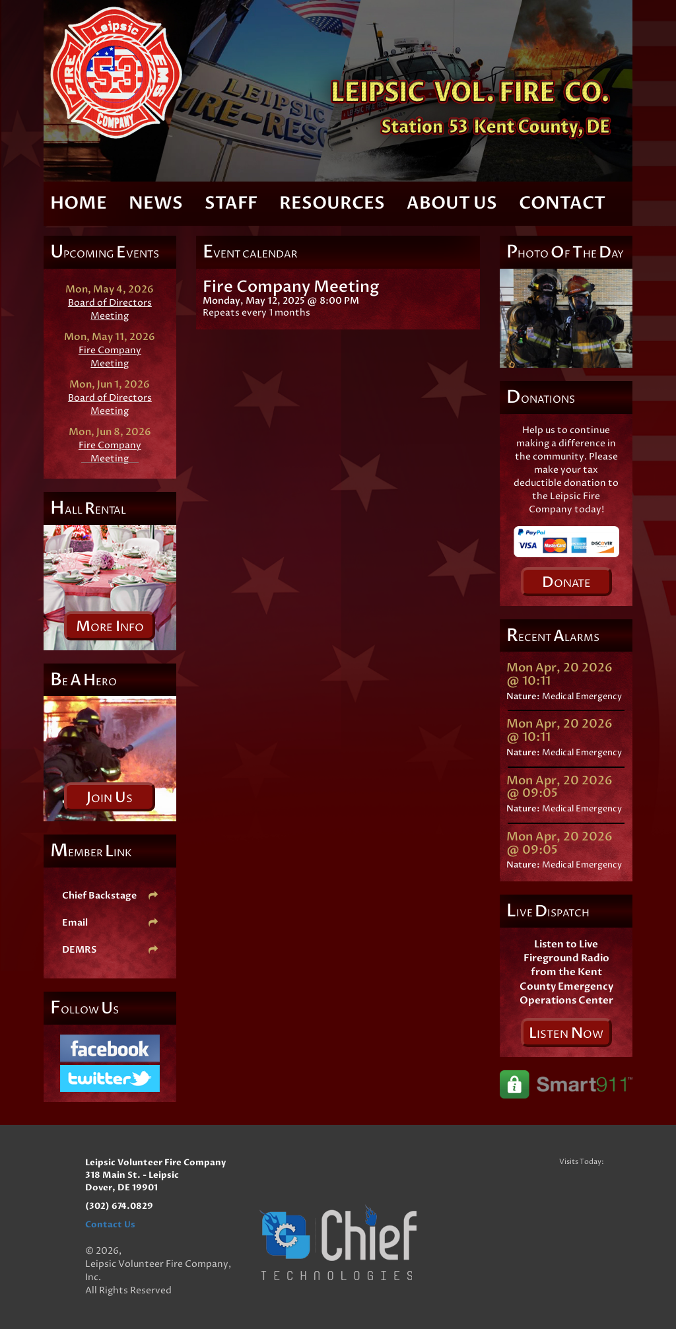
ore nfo (110, 626)
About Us (452, 203)
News (156, 203)
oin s (109, 797)
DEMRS (109, 949)
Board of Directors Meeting (110, 309)
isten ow (566, 1033)
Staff (231, 203)
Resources (332, 203)
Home (78, 203)
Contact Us (110, 1225)
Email (109, 922)
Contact (562, 203)
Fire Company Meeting (110, 357)
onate (566, 582)
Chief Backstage (109, 895)
